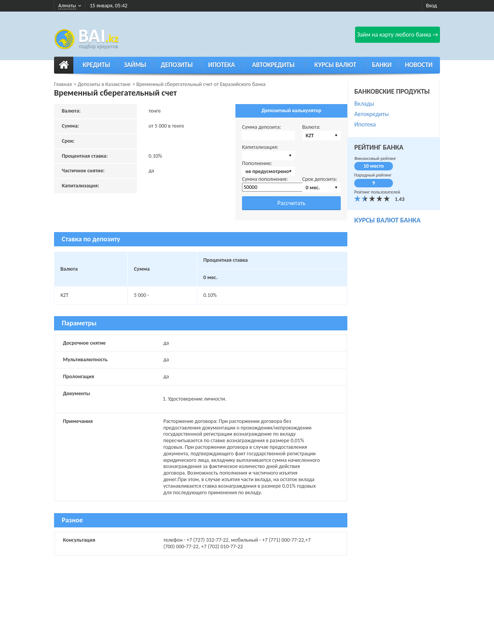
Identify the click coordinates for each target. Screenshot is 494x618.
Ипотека (221, 65)
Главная (63, 84)
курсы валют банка (387, 220)
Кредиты (96, 65)
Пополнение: (257, 163)
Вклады (364, 103)
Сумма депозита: (261, 127)
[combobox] (321, 135)
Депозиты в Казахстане (104, 84)
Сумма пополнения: (265, 179)
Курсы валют (335, 65)
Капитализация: (260, 147)
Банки (382, 65)
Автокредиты (273, 65)
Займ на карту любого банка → (397, 34)
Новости (419, 65)
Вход (431, 5)
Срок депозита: (319, 179)
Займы (135, 65)
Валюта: (311, 127)
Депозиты (177, 65)
